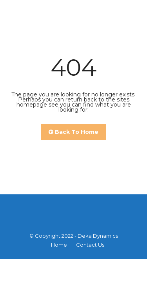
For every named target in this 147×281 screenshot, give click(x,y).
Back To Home (73, 131)
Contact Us (90, 245)
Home (59, 245)
